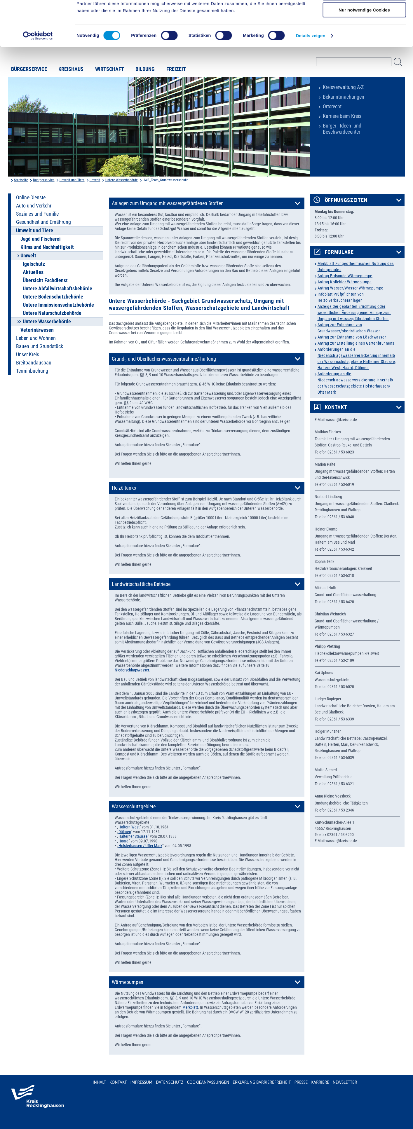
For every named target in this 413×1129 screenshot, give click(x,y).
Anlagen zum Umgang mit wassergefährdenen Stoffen (168, 203)
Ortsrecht (332, 106)
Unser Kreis (27, 354)
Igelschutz (34, 264)
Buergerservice (44, 180)
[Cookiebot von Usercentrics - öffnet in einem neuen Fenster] (37, 74)
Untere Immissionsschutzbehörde (58, 305)
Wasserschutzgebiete (134, 806)
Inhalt (99, 1082)
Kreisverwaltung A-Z (343, 87)
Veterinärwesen (37, 330)
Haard (123, 841)
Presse (301, 1082)
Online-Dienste (31, 197)
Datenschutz (170, 1082)
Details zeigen (310, 74)
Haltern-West (129, 827)
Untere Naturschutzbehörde (52, 313)
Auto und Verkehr (33, 206)
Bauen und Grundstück (39, 346)
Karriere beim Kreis (342, 116)
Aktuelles (33, 272)
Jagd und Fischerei (40, 239)
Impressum (141, 1082)
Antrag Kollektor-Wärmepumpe (345, 282)
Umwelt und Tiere (72, 180)
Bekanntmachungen (343, 97)
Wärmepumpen (127, 982)
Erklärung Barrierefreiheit (262, 1082)
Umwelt (95, 180)
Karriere (320, 1082)
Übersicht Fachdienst (45, 280)
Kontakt (336, 407)
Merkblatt (190, 1007)
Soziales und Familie (37, 214)
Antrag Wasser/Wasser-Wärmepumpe (351, 288)
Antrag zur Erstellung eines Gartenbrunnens (356, 343)
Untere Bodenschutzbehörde (53, 297)
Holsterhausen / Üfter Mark (140, 845)
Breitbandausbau (33, 363)
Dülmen (125, 831)
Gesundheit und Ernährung (43, 222)
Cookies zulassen (364, 14)
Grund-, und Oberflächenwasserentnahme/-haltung (164, 359)
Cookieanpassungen (208, 1082)
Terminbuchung (32, 371)
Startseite (21, 180)
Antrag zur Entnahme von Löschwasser (352, 337)
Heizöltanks (124, 488)
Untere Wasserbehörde (121, 180)
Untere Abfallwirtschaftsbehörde (57, 289)
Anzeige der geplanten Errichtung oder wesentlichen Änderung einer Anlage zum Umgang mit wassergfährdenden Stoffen (354, 312)
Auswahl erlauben (364, 31)
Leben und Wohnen (36, 338)
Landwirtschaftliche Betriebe (141, 584)
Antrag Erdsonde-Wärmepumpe (345, 275)
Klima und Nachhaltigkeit (47, 247)
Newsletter (345, 1082)
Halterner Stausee (133, 836)
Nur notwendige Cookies (364, 48)
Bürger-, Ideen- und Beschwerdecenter (342, 129)
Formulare (339, 252)
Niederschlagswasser (132, 670)
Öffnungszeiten (346, 200)
